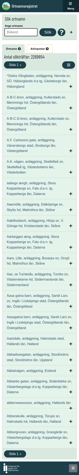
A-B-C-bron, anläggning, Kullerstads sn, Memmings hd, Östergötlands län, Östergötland (36, 103)
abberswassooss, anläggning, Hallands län (39, 403)
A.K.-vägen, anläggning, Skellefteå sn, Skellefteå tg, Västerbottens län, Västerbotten (35, 167)
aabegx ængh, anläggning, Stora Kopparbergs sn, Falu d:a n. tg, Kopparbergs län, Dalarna (31, 188)
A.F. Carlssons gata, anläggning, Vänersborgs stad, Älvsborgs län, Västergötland (31, 145)
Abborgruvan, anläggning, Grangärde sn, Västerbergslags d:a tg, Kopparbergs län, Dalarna (37, 437)
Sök (47, 32)
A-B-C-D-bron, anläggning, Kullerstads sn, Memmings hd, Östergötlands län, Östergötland (38, 124)
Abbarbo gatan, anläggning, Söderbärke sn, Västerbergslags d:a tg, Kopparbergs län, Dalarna (39, 386)
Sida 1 (14, 65)
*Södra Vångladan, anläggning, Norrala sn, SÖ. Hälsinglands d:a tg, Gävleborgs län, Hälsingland (39, 81)
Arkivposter (40, 49)
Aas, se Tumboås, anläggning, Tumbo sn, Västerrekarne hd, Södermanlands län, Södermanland (38, 279)
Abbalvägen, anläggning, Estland (31, 371)
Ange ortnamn (14, 26)
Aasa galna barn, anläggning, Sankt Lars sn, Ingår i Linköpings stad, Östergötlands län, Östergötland (38, 301)
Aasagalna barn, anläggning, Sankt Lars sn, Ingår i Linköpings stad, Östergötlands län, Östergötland (39, 322)
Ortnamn (13, 49)
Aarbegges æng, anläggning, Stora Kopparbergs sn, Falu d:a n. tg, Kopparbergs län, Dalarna (33, 242)
